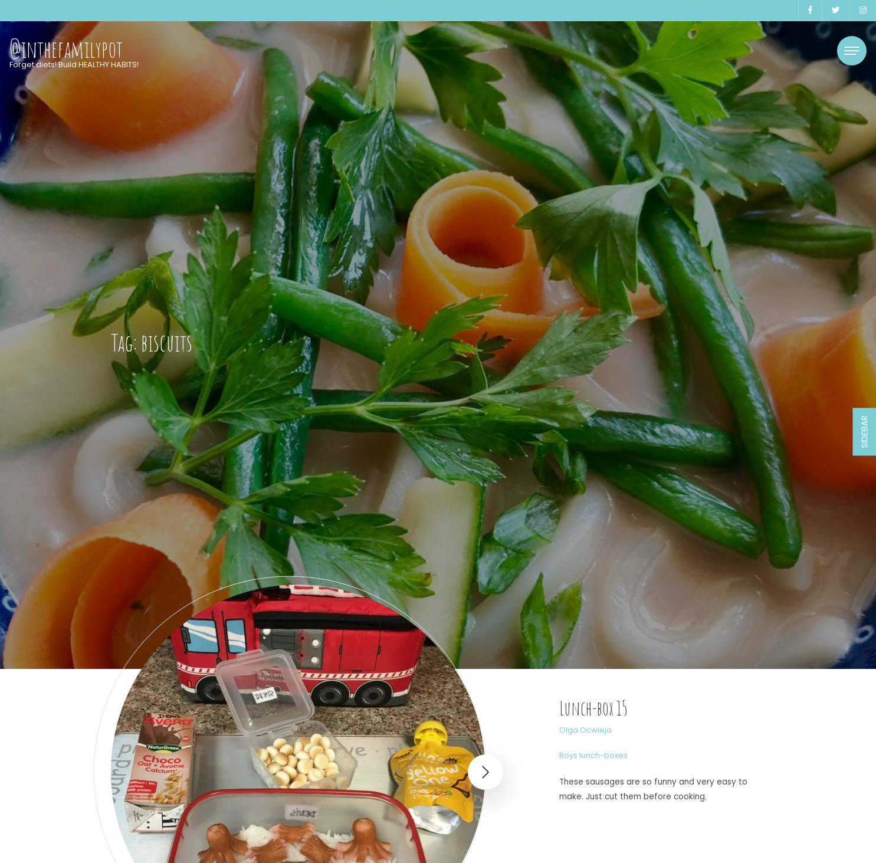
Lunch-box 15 (593, 708)
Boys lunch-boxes (593, 755)
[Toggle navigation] (852, 50)
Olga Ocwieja (585, 730)
